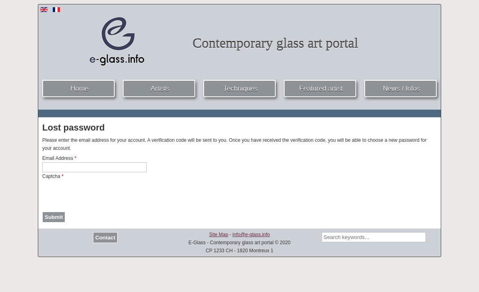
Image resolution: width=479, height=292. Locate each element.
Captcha (53, 176)
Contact (105, 238)
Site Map (218, 234)
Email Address (59, 158)
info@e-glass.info (251, 234)
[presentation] (103, 196)
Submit (54, 217)
